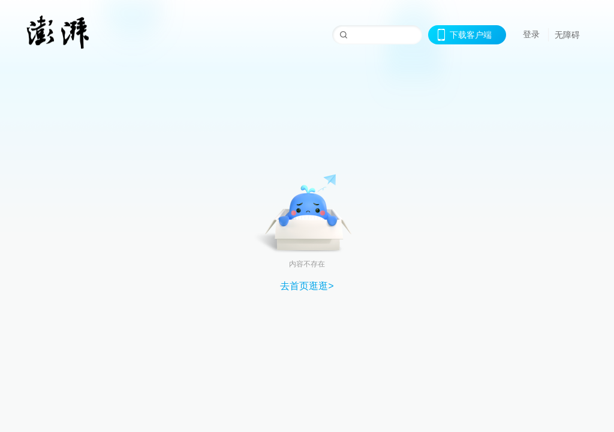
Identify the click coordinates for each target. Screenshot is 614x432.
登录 (531, 34)
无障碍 (567, 35)
